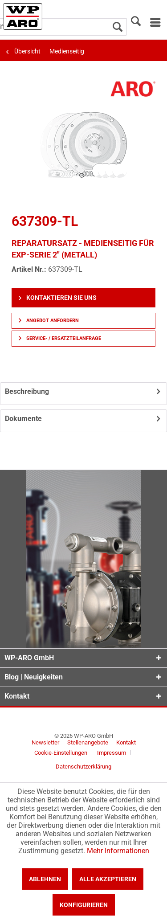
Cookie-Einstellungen (60, 752)
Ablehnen (45, 879)
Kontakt (126, 742)
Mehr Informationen (118, 850)
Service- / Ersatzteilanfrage (60, 338)
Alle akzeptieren (107, 879)
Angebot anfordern (49, 320)
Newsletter (45, 742)
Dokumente (23, 418)
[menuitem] (155, 22)
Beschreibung (27, 391)
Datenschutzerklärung (83, 766)
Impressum (111, 752)
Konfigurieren (84, 904)
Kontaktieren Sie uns (58, 297)
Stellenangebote (88, 742)
